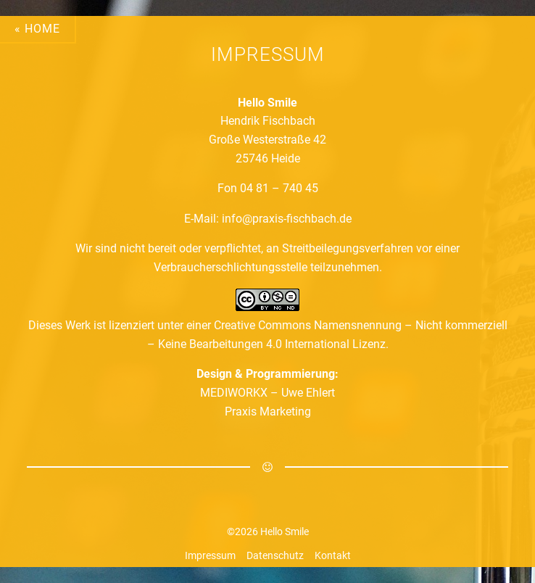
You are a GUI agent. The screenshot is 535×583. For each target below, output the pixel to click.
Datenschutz (275, 555)
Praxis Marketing (268, 411)
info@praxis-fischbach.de (287, 219)
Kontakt (333, 555)
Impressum (210, 555)
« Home (37, 29)
